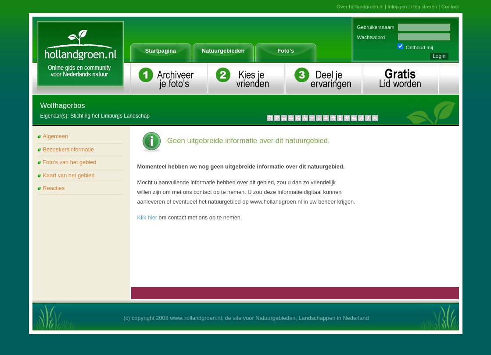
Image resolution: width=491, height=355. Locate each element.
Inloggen (397, 6)
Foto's (285, 50)
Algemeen (55, 136)
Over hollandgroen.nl (360, 6)
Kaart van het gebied (69, 175)
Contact (450, 6)
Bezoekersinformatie (68, 149)
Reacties (54, 188)
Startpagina (160, 50)
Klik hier (147, 217)
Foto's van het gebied (70, 162)
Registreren (424, 6)
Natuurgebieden (223, 50)
